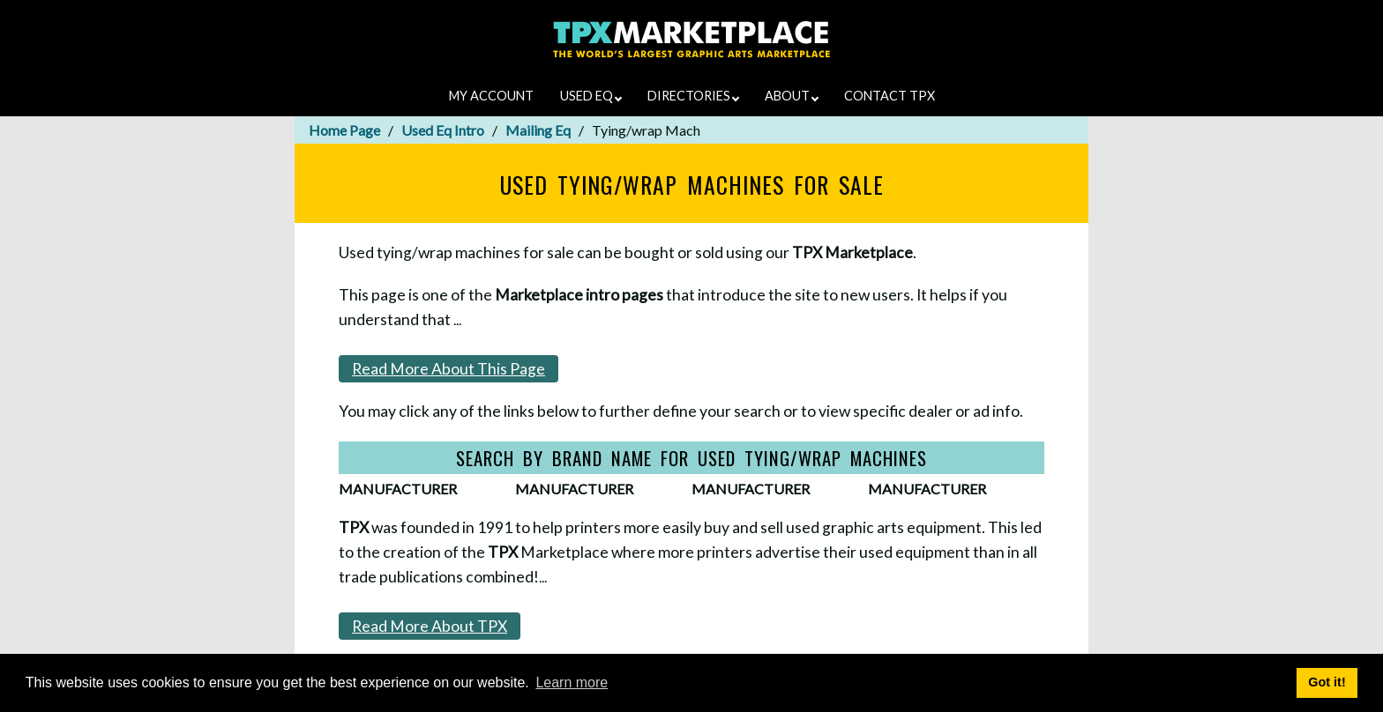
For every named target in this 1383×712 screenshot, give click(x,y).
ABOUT (792, 95)
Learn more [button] (571, 682)
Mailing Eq (538, 130)
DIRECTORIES (693, 95)
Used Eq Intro (442, 130)
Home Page (344, 130)
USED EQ (591, 95)
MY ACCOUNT (491, 95)
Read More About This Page (448, 369)
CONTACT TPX (889, 95)
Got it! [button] (1326, 682)
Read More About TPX (429, 626)
